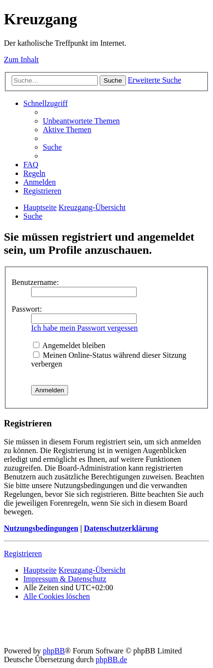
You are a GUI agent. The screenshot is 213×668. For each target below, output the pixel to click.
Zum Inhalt (21, 59)
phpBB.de (111, 659)
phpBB (54, 651)
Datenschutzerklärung (121, 528)
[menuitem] (81, 121)
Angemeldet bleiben (69, 345)
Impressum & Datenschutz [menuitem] (64, 579)
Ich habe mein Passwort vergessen (84, 328)
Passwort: (27, 309)
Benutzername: (35, 282)
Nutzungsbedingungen (41, 528)
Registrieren (23, 553)
